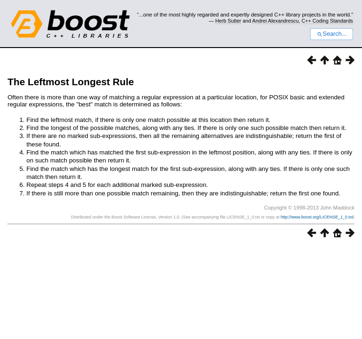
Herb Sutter (228, 21)
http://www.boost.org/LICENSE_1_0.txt (316, 217)
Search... (331, 34)
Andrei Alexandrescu (275, 21)
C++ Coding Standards (327, 21)
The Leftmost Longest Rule (71, 81)
